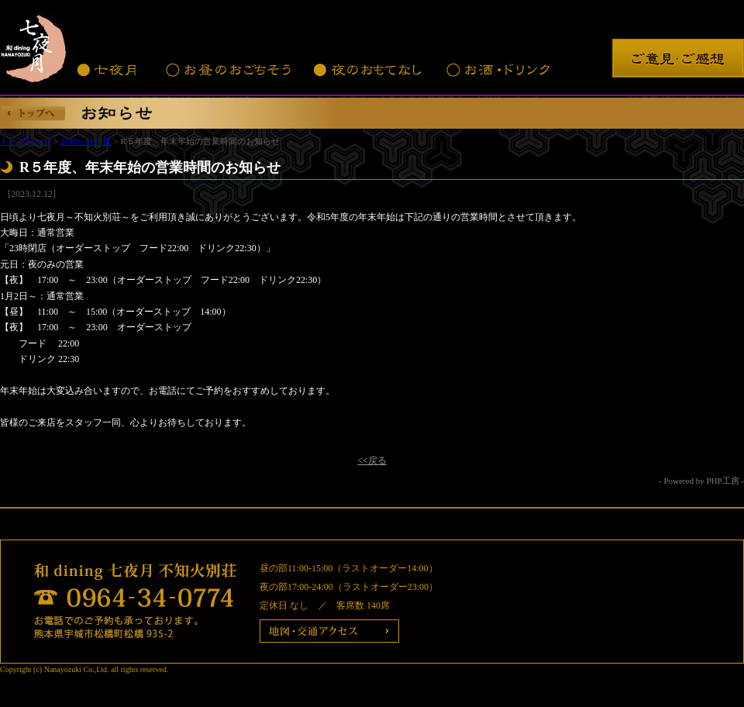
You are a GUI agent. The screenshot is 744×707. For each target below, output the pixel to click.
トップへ (33, 113)
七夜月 (109, 70)
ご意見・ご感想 (678, 58)
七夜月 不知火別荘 (35, 46)
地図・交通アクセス (329, 631)
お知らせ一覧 (86, 141)
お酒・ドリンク (498, 70)
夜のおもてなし (368, 70)
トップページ (25, 141)
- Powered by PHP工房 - (701, 480)
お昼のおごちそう (227, 70)
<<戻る (372, 460)
